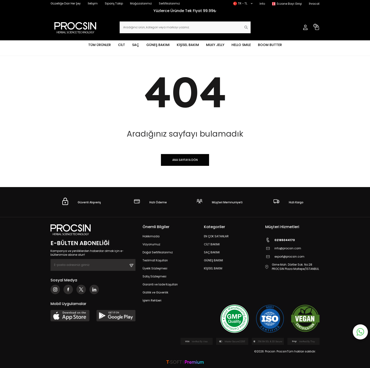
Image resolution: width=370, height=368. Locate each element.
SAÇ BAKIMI (212, 252)
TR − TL (242, 3)
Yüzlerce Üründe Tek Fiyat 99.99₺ (185, 10)
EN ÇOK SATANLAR (216, 236)
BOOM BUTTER (270, 44)
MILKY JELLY (215, 44)
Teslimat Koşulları (155, 260)
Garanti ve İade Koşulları (160, 284)
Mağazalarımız (141, 3)
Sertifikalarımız (169, 3)
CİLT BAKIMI (212, 244)
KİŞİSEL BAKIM (188, 44)
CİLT (121, 44)
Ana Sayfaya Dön (185, 160)
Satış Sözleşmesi (154, 276)
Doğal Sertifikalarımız (158, 252)
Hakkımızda (151, 236)
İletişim (93, 3)
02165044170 (280, 240)
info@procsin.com (283, 248)
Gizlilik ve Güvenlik (155, 292)
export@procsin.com (284, 256)
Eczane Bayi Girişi (289, 4)
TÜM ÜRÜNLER (99, 44)
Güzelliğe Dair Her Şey (65, 3)
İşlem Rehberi (152, 300)
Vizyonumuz (151, 244)
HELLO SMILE (241, 44)
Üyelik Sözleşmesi (155, 268)
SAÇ (135, 44)
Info (262, 4)
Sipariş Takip (114, 3)
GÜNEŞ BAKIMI (158, 44)
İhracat (314, 4)
